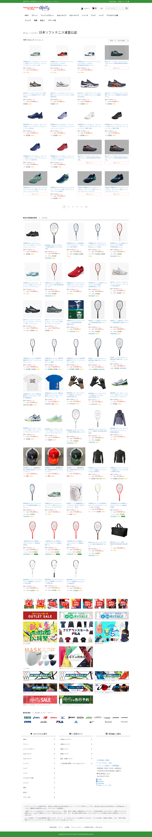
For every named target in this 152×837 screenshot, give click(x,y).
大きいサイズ (61, 15)
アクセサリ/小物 (112, 15)
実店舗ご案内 (112, 1)
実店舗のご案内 (103, 760)
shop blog (100, 783)
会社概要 (67, 827)
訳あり (42, 20)
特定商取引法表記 (89, 827)
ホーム (25, 33)
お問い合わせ (98, 827)
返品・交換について (76, 759)
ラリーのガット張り (104, 763)
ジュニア (28, 20)
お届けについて (76, 744)
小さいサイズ (74, 15)
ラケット (35, 15)
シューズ (85, 15)
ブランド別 (52, 20)
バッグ (101, 15)
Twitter (99, 779)
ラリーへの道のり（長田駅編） (108, 766)
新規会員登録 (53, 827)
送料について (76, 749)
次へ (86, 207)
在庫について (76, 754)
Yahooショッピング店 (103, 785)
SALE (26, 15)
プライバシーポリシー (77, 827)
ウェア (93, 15)
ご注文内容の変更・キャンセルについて (76, 763)
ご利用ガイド (120, 1)
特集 (35, 20)
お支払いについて (76, 739)
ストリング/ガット (47, 15)
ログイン (60, 827)
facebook (100, 781)
